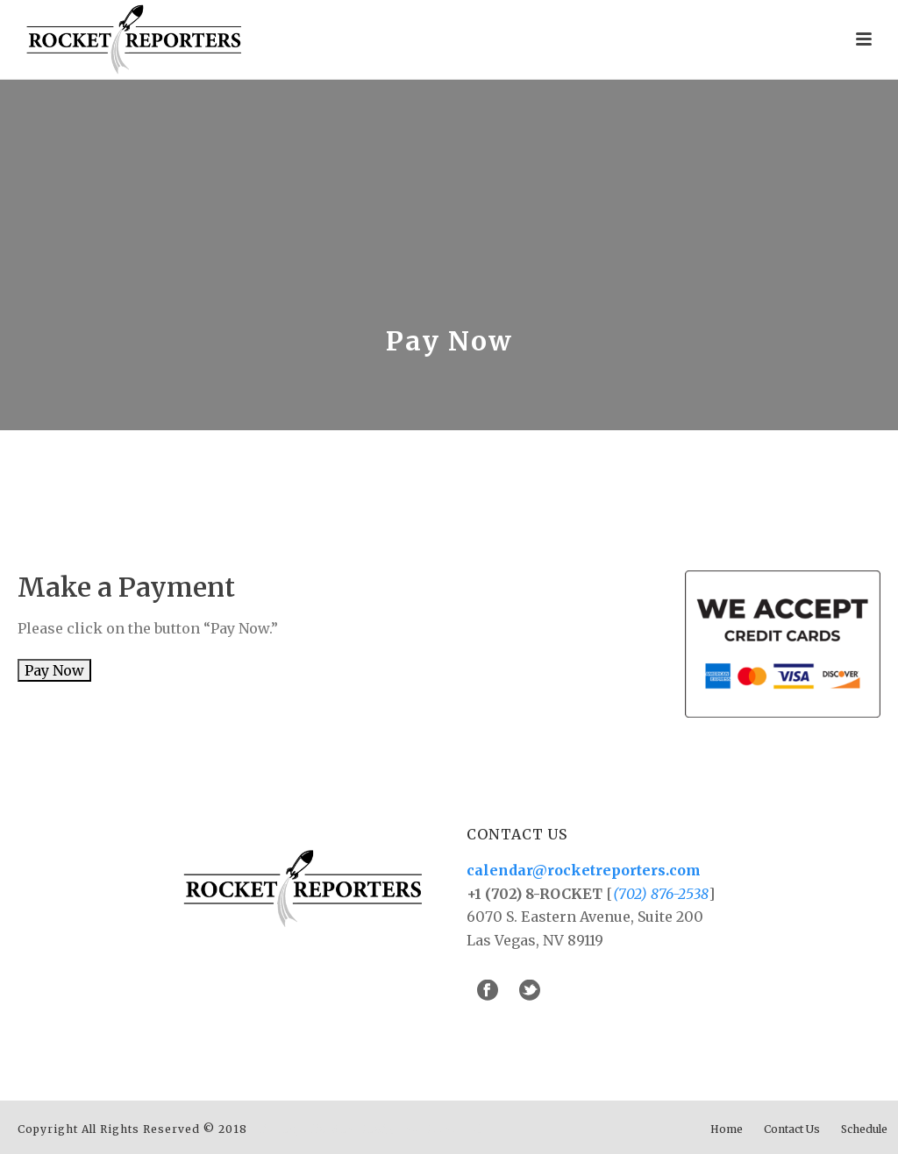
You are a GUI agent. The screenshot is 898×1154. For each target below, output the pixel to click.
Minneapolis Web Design (326, 1129)
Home (726, 1129)
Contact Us (792, 1129)
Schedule (864, 1129)
